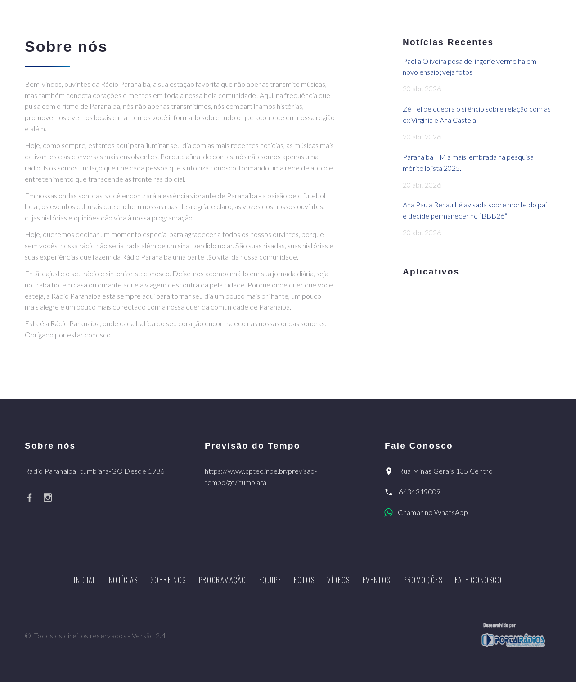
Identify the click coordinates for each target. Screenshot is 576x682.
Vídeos (338, 579)
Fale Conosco (478, 579)
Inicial (85, 579)
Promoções (422, 579)
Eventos (377, 579)
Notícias (123, 579)
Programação (223, 579)
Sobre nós (168, 579)
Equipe (270, 579)
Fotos (304, 579)
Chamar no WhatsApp (433, 512)
